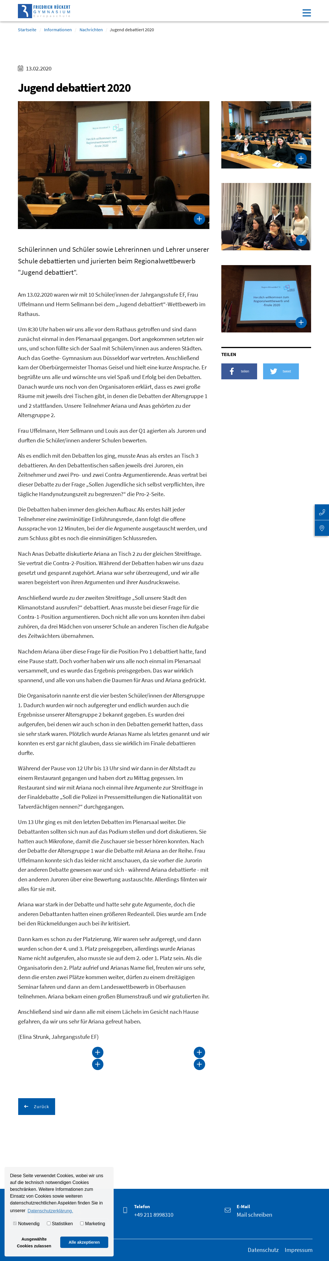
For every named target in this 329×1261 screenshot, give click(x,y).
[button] (239, 371)
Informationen (58, 29)
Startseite (27, 29)
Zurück (41, 1106)
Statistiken (60, 1223)
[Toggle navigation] (307, 13)
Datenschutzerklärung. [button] (50, 1210)
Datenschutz (263, 1250)
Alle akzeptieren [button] (84, 1242)
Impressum (299, 1250)
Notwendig (26, 1223)
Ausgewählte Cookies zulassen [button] (34, 1242)
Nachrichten (91, 29)
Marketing (92, 1223)
